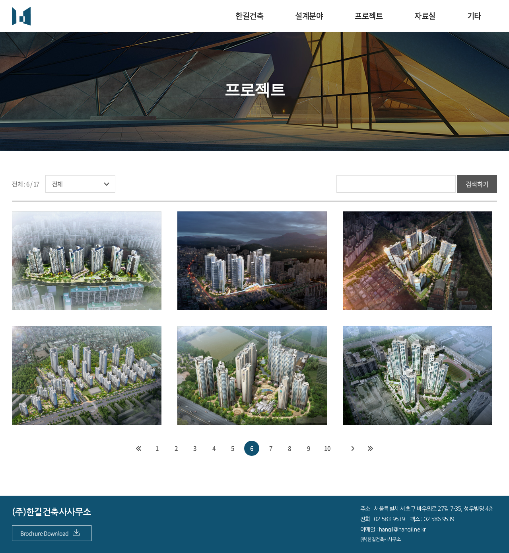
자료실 (424, 15)
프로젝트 (369, 15)
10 (327, 448)
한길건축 (249, 15)
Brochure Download (50, 533)
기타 (474, 15)
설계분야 (309, 15)
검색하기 (477, 184)
